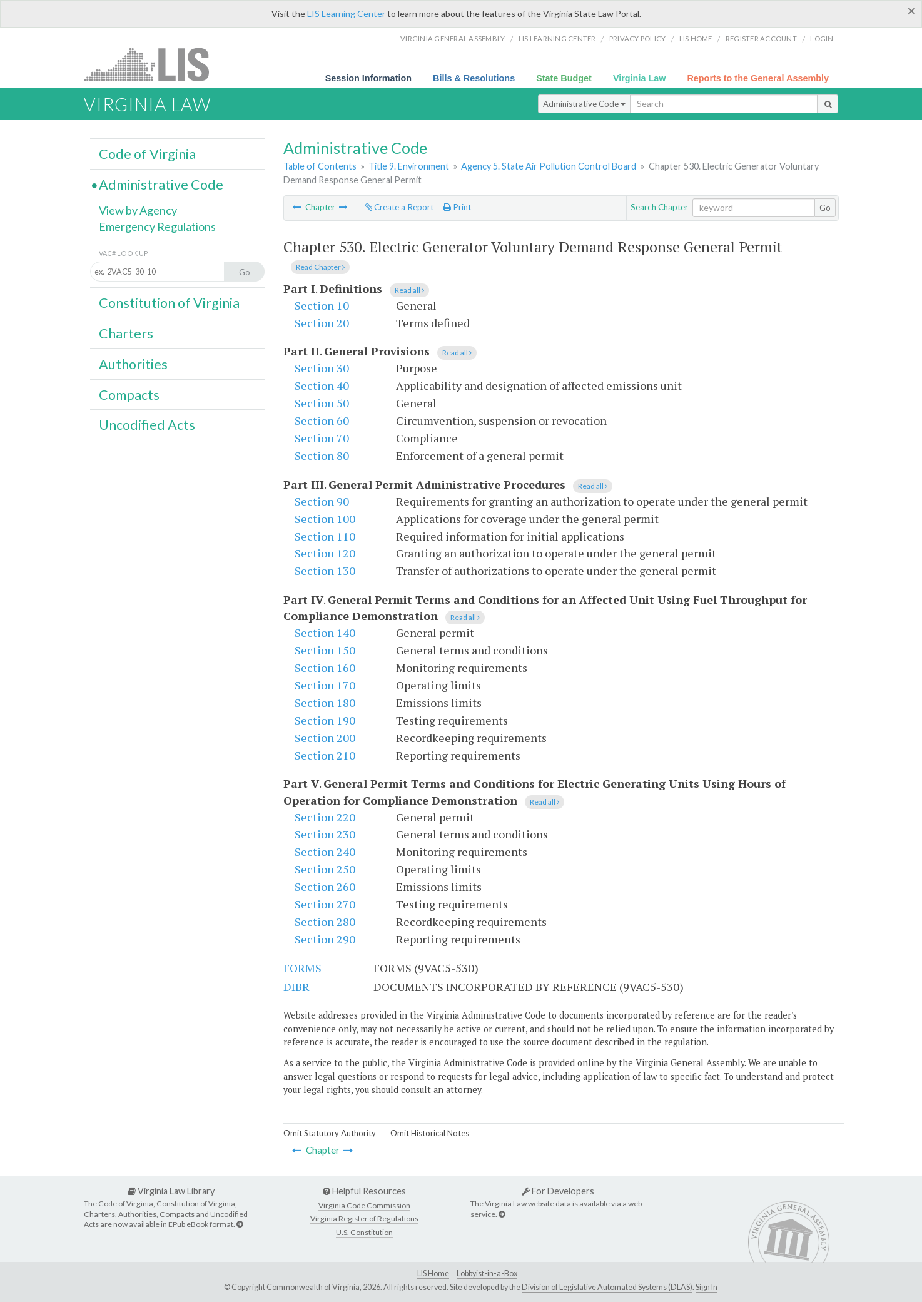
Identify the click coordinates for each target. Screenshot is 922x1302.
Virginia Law (639, 78)
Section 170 (325, 685)
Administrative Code (584, 104)
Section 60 (322, 420)
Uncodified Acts (147, 425)
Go (825, 208)
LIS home (695, 38)
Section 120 (325, 553)
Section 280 (325, 921)
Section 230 (325, 834)
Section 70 (322, 437)
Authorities (133, 364)
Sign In (706, 1287)
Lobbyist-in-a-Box (487, 1273)
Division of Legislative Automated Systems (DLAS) (607, 1287)
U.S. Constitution (364, 1232)
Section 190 (325, 720)
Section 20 (322, 322)
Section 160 (325, 667)
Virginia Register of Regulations (364, 1218)
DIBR (296, 986)
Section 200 (325, 737)
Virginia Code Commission (364, 1205)
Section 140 (325, 632)
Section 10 (322, 305)
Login (821, 38)
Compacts (129, 395)
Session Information (368, 78)
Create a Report (399, 207)
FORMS (302, 967)
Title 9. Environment (408, 166)
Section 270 (325, 904)
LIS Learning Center (346, 13)
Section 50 (322, 402)
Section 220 (325, 817)
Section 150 (325, 650)
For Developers (558, 1191)
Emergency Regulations (157, 226)
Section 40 (322, 385)
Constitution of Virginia (169, 303)
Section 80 (322, 455)
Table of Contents (320, 166)
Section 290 (325, 939)
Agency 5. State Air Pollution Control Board (548, 166)
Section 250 (325, 869)
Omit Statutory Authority (329, 1133)
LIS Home (433, 1273)
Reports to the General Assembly (758, 78)
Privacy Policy (637, 38)
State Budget (564, 78)
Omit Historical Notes (429, 1133)
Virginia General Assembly (452, 38)
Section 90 (322, 501)
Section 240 (325, 851)
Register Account (761, 38)
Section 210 (325, 755)
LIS (153, 64)
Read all (409, 290)
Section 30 (322, 367)
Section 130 (325, 570)
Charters (126, 333)
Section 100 (325, 518)
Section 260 (325, 886)
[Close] (911, 11)
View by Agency (138, 210)
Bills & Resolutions (474, 78)
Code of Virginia (147, 154)
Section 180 (325, 702)
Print (457, 207)
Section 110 (325, 536)
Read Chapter (320, 267)
